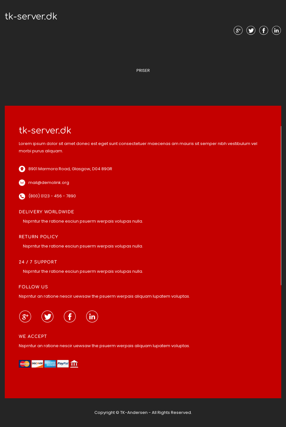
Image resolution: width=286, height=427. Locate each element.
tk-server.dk (31, 16)
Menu (143, 44)
